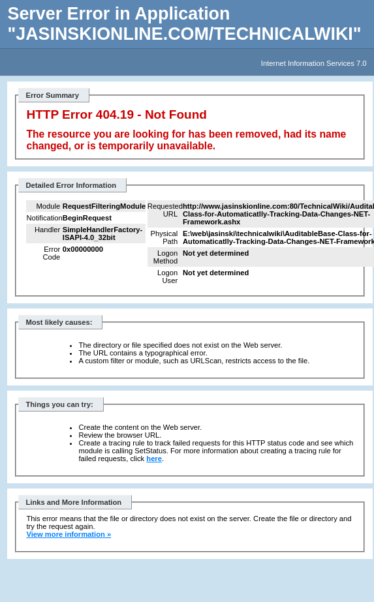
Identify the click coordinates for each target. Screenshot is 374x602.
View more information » (68, 534)
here (154, 458)
